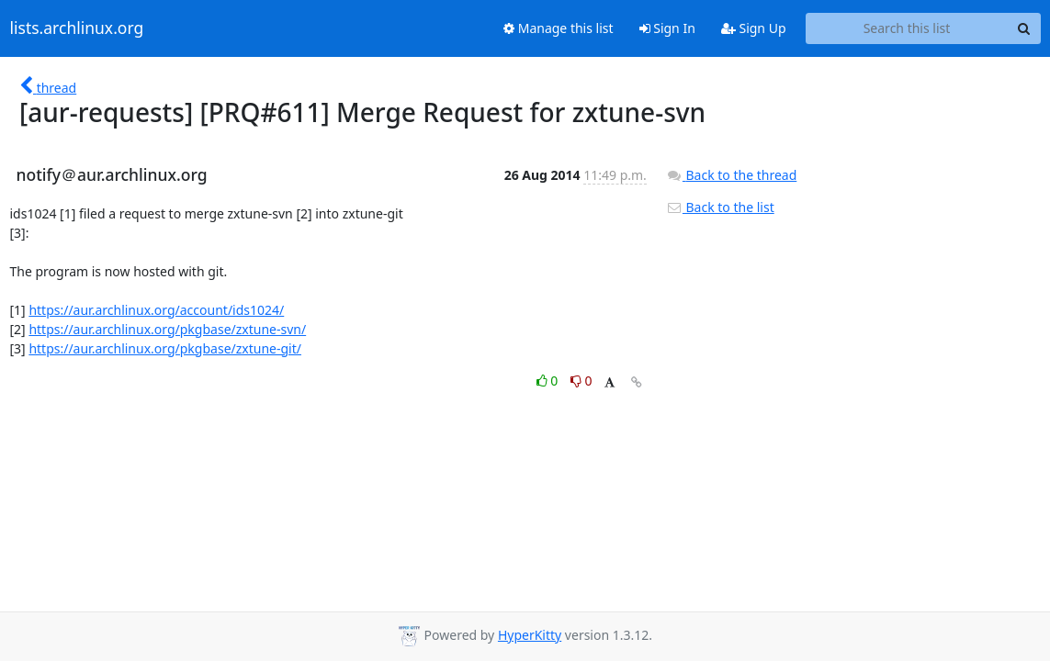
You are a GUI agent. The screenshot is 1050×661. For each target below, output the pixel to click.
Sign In (667, 28)
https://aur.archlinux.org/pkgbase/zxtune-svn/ (167, 329)
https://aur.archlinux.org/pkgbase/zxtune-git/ (164, 348)
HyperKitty (529, 635)
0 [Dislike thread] (581, 380)
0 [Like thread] (548, 380)
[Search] (1024, 28)
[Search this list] (907, 28)
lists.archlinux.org (77, 28)
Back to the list (720, 207)
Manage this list (558, 28)
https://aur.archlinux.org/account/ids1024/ (156, 310)
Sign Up (753, 28)
